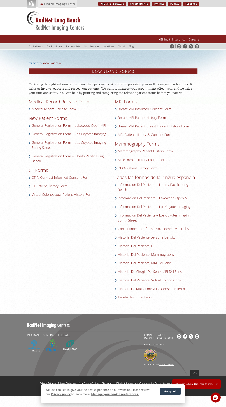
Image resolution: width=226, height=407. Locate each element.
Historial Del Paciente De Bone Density (146, 237)
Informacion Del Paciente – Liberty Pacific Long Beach (153, 187)
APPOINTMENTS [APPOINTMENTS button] (139, 4)
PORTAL (174, 4)
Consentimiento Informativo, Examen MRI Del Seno (156, 229)
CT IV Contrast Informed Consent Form (61, 177)
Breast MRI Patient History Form (142, 117)
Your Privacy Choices (89, 383)
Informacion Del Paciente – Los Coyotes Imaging (154, 206)
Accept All (170, 391)
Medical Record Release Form (54, 109)
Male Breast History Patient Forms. (144, 160)
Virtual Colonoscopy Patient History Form (63, 194)
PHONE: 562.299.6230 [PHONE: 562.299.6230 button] (112, 4)
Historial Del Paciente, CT (136, 246)
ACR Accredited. (166, 364)
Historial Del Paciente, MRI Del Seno (144, 263)
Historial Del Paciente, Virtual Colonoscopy (149, 280)
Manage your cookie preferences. (115, 394)
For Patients (35, 63)
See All (65, 335)
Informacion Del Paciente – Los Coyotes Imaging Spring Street (154, 217)
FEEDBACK (191, 4)
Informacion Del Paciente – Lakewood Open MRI (154, 198)
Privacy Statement (67, 383)
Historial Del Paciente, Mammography (146, 254)
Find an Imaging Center (59, 4)
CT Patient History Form (49, 186)
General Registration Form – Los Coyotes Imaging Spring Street (69, 145)
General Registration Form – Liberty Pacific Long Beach (68, 158)
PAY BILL (159, 4)
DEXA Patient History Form (138, 168)
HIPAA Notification (124, 383)
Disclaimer (107, 383)
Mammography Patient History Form (145, 151)
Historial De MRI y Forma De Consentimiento (151, 289)
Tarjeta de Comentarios (135, 297)
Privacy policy (61, 394)
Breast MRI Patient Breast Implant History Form (153, 126)
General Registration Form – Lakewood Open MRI (69, 125)
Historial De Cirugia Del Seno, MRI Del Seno (150, 271)
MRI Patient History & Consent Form (145, 134)
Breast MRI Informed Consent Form (144, 109)
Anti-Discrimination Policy (148, 383)
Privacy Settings (48, 383)
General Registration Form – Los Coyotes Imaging (69, 134)
